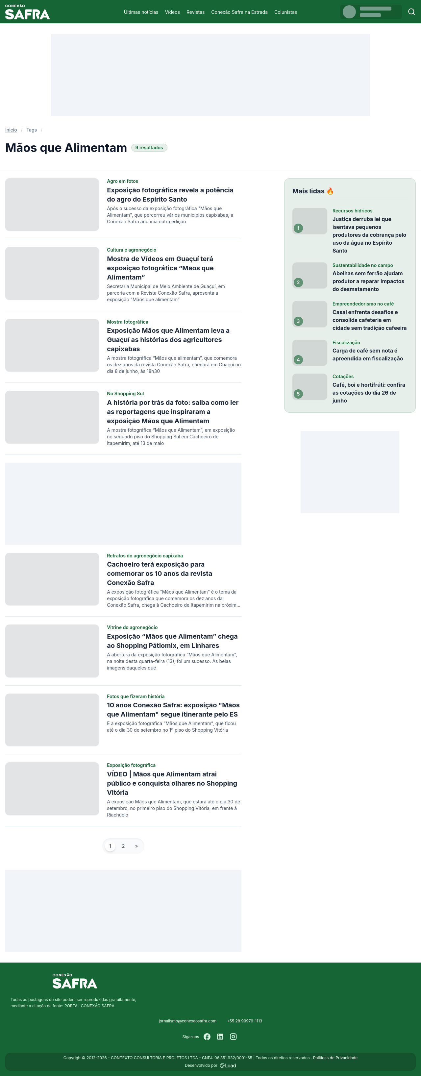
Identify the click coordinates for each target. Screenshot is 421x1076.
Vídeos (172, 12)
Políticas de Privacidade (335, 1057)
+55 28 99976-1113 (244, 1020)
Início (11, 130)
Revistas (195, 12)
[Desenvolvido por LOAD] (228, 1065)
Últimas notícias (141, 12)
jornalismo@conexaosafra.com (187, 1020)
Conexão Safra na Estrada (239, 12)
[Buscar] (412, 12)
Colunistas (285, 12)
